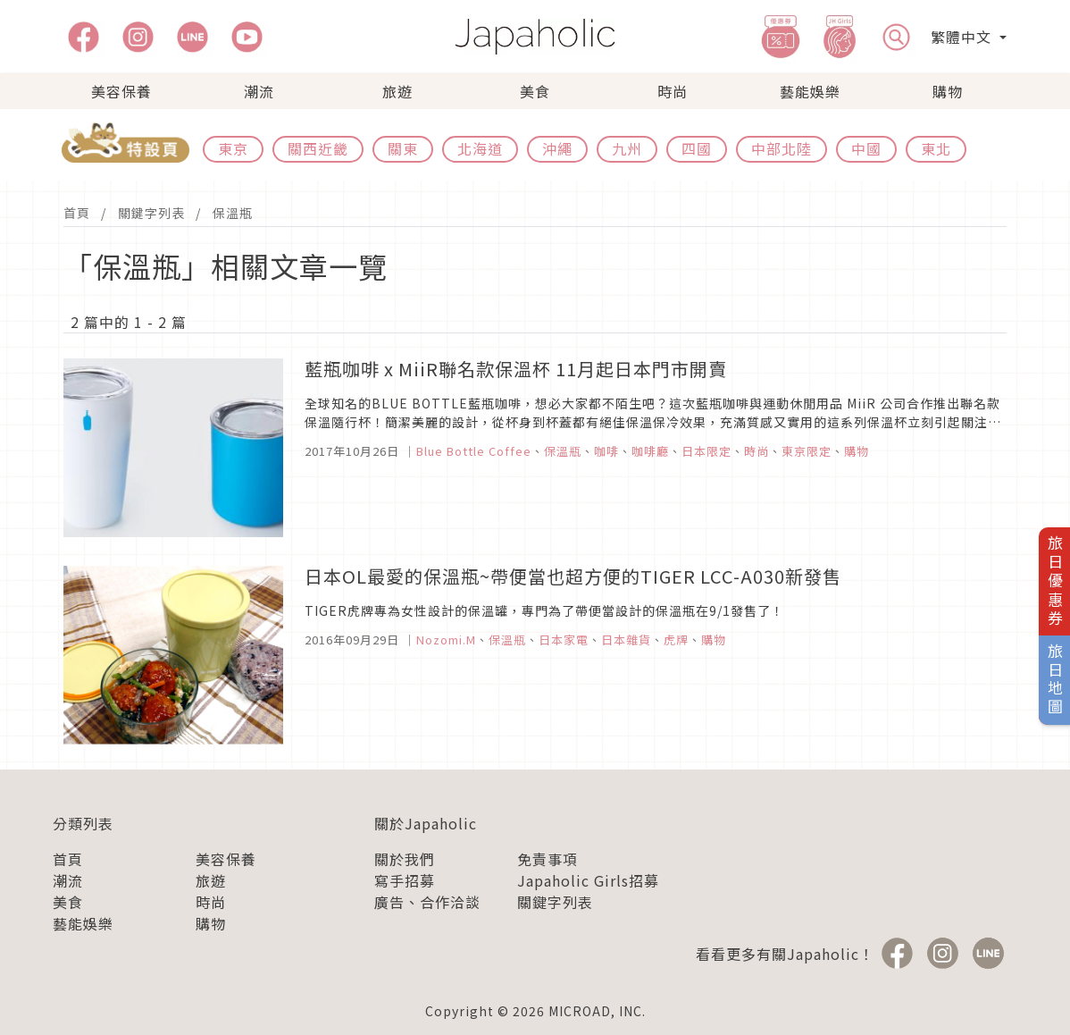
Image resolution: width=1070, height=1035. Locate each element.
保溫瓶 (233, 213)
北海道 (480, 148)
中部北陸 (781, 148)
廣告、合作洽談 (427, 902)
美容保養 (121, 91)
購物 (947, 91)
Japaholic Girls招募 (588, 880)
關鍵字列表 (151, 213)
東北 (936, 148)
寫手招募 (404, 880)
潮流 (259, 91)
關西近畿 (318, 148)
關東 (403, 148)
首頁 (76, 213)
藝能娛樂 (810, 91)
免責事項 (547, 859)
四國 (696, 148)
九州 (627, 148)
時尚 (672, 91)
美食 (535, 91)
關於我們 (404, 859)
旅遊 (397, 91)
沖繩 (557, 148)
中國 (866, 148)
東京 (233, 148)
